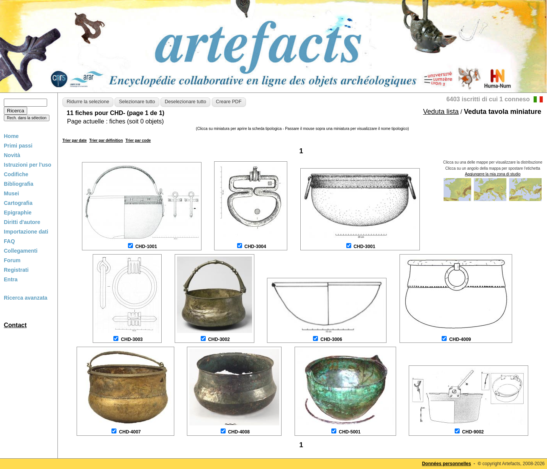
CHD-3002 (219, 339)
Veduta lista (441, 111)
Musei (11, 193)
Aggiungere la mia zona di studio (493, 174)
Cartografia (18, 203)
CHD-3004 (255, 246)
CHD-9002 (473, 432)
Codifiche (16, 174)
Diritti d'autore (22, 222)
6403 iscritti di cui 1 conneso (488, 99)
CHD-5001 (349, 432)
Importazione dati (26, 232)
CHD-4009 (460, 339)
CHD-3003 (132, 339)
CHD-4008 (239, 432)
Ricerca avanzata (25, 298)
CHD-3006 (331, 339)
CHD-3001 (364, 246)
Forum (12, 260)
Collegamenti (21, 251)
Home (11, 136)
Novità (12, 155)
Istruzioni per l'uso (27, 165)
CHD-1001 (146, 246)
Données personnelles (446, 463)
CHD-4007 (130, 432)
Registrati (16, 270)
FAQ (9, 241)
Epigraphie (17, 212)
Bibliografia (18, 184)
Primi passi (18, 146)
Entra (11, 279)
